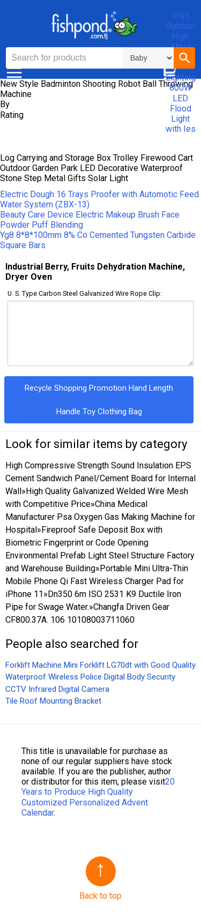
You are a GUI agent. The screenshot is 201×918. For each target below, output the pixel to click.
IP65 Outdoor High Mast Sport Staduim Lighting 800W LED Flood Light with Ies (180, 72)
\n (148, 58)
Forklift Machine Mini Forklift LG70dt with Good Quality (100, 665)
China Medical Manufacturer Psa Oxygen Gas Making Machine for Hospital (100, 517)
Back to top (100, 896)
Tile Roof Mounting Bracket (53, 701)
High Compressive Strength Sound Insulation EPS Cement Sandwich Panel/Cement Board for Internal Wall (100, 478)
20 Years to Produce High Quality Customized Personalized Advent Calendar (98, 797)
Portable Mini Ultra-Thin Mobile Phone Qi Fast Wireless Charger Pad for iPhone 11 (96, 581)
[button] (184, 58)
